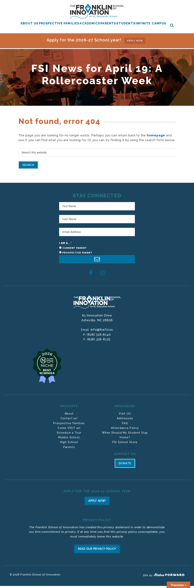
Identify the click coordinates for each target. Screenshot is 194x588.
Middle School (69, 442)
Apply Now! (97, 505)
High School (69, 447)
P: (85, 339)
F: (85, 344)
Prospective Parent (77, 258)
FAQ (125, 428)
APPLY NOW (135, 46)
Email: (86, 334)
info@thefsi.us (102, 335)
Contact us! (69, 423)
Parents (69, 451)
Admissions (125, 423)
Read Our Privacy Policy (97, 553)
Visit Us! (125, 418)
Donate (125, 469)
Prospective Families (69, 428)
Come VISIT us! (69, 433)
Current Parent (74, 253)
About (69, 418)
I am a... (65, 248)
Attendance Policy (125, 433)
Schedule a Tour (69, 437)
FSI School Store (125, 447)
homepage (156, 139)
